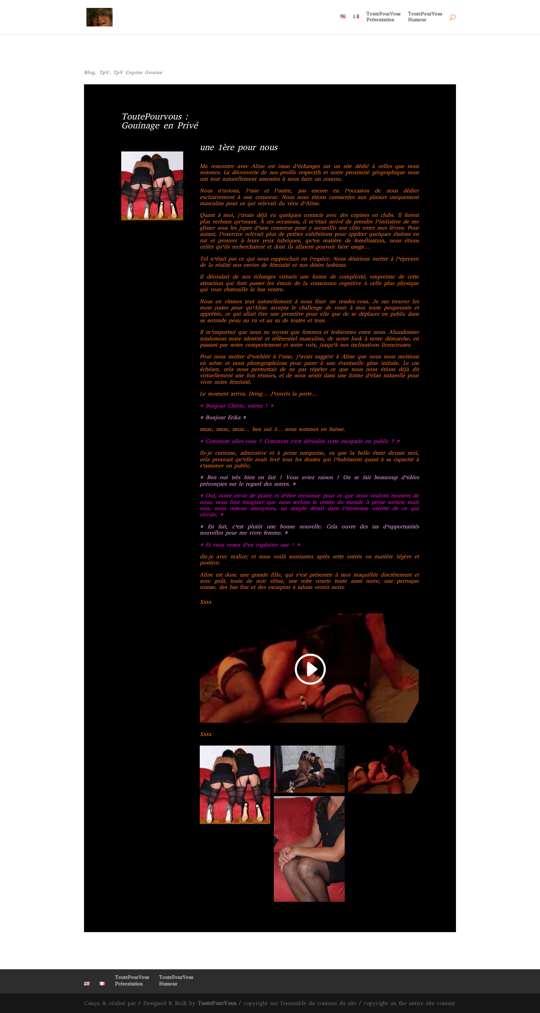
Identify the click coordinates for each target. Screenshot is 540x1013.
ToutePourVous (217, 1003)
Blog (89, 72)
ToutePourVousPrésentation (383, 17)
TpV (104, 72)
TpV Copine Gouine (138, 72)
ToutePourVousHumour (425, 17)
